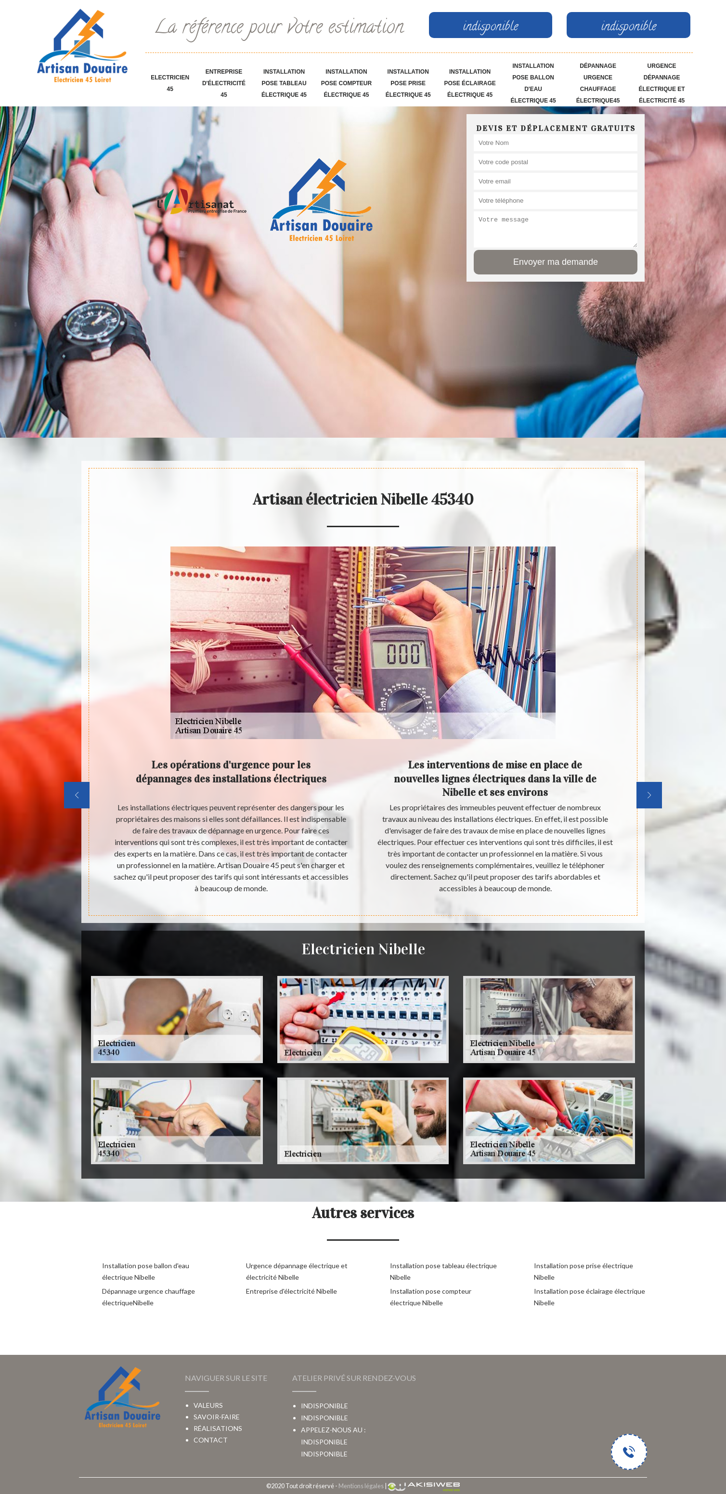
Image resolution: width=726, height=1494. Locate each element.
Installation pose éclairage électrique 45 (469, 83)
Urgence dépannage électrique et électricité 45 (662, 83)
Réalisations (218, 1428)
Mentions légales (361, 1486)
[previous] (77, 795)
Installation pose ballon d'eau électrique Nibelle (145, 1271)
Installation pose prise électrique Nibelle (583, 1271)
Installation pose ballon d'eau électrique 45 (533, 83)
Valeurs (208, 1405)
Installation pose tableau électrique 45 (284, 83)
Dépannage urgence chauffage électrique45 (598, 83)
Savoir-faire (217, 1417)
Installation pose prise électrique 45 (408, 83)
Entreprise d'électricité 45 (224, 83)
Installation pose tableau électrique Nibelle (443, 1271)
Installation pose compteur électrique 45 (346, 83)
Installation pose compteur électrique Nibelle (430, 1297)
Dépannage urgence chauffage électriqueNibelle (148, 1297)
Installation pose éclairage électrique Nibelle (589, 1297)
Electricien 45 (170, 83)
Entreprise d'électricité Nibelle (291, 1291)
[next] (649, 795)
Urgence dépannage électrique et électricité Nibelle (297, 1271)
